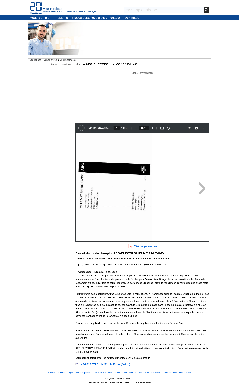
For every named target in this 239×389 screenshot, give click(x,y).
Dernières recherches (103, 373)
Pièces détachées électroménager (96, 17)
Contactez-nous (145, 373)
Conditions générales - (163, 373)
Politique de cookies (182, 373)
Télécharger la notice (145, 246)
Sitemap (132, 373)
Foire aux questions (83, 373)
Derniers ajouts (120, 373)
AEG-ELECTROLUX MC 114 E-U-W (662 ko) (105, 364)
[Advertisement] (142, 96)
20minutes (131, 17)
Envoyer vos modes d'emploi (60, 373)
